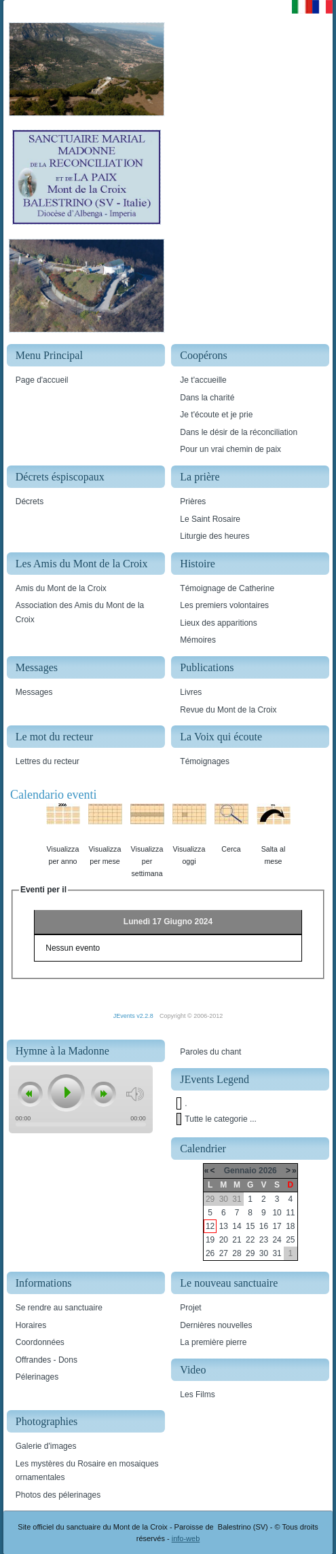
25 (290, 1240)
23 (263, 1240)
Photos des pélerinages (58, 1495)
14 (236, 1226)
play (65, 1093)
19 (210, 1240)
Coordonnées (40, 1342)
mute (135, 1094)
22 (250, 1240)
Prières (193, 501)
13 (223, 1226)
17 (276, 1226)
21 (236, 1240)
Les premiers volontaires (224, 605)
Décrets (29, 501)
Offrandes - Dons (46, 1360)
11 (290, 1212)
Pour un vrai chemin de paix (230, 449)
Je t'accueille (203, 380)
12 (210, 1226)
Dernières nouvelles (216, 1325)
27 (223, 1253)
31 (276, 1253)
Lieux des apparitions (218, 623)
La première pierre (213, 1342)
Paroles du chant (210, 1052)
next (103, 1094)
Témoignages (204, 761)
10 (276, 1212)
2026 (268, 1170)
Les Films (197, 1394)
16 (263, 1226)
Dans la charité (207, 397)
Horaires (31, 1325)
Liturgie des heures (214, 536)
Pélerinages (37, 1377)
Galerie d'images (46, 1446)
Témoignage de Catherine (227, 588)
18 (290, 1226)
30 (263, 1253)
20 (223, 1240)
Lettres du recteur (47, 761)
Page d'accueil (42, 380)
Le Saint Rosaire (210, 519)
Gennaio (240, 1170)
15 (250, 1226)
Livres (191, 692)
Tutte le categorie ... (221, 1119)
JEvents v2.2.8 (134, 1015)
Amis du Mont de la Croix (61, 588)
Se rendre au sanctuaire (59, 1307)
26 (210, 1253)
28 (236, 1253)
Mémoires (198, 640)
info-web (186, 1538)
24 (276, 1240)
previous (30, 1094)
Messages (34, 692)
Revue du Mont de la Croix (228, 710)
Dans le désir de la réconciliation (238, 432)
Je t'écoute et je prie (216, 414)
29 (250, 1253)
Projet (190, 1307)
